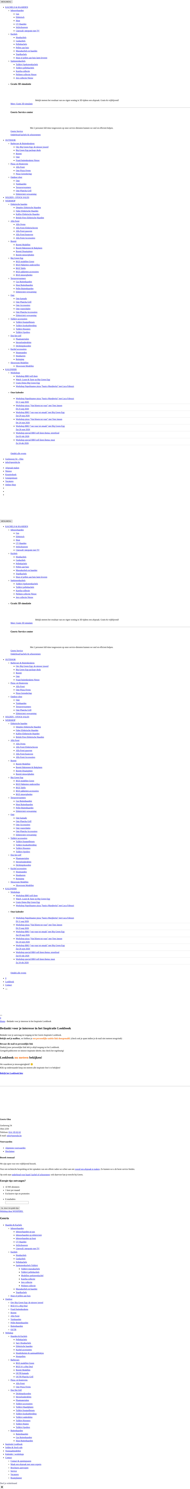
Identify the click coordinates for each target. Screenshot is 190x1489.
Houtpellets (21, 1356)
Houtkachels (21, 37)
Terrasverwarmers (23, 187)
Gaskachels (20, 41)
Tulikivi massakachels (30, 1269)
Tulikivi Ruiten (22, 1424)
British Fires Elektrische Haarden (30, 218)
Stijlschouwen (22, 27)
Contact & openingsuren (21, 1461)
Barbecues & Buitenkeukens (23, 143)
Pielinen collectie (26, 74)
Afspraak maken (12, 468)
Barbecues (15, 1360)
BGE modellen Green (25, 261)
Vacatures (9, 481)
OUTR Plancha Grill (24, 1377)
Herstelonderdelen (23, 342)
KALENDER (11, 369)
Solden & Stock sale (13, 1447)
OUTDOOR (10, 140)
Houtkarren (20, 356)
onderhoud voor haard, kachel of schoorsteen (31, 1175)
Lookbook (9, 982)
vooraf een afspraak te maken (87, 1169)
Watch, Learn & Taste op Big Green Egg (33, 379)
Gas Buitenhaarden (24, 282)
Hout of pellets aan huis (21, 1296)
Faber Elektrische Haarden (27, 211)
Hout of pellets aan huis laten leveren (31, 58)
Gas (17, 14)
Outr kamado (21, 298)
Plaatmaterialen (22, 339)
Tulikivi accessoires (19, 319)
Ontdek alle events (18, 453)
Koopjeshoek (10, 474)
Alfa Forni (20, 167)
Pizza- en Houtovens (19, 164)
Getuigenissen (11, 478)
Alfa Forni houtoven (24, 234)
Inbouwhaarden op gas (25, 1232)
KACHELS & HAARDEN (16, 7)
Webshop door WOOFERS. (11, 1211)
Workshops (15, 373)
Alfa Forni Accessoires (25, 238)
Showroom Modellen (19, 363)
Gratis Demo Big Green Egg (28, 383)
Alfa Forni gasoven (24, 231)
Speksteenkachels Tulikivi (27, 1265)
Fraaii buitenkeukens (28, 160)
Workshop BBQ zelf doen (27, 376)
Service (14, 1471)
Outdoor (8, 1299)
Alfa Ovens (20, 224)
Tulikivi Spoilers (23, 332)
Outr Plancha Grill (23, 191)
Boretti (19, 154)
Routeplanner (16, 1478)
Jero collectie (24, 78)
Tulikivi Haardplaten (24, 1407)
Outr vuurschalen (23, 309)
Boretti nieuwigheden (25, 255)
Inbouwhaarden (17, 10)
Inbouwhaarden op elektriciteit (29, 1235)
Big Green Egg (17, 258)
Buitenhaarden (17, 1326)
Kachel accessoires (18, 349)
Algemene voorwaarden (15, 1148)
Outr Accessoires (23, 305)
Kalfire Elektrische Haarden (27, 214)
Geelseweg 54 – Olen (14, 459)
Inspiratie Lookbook (13, 1444)
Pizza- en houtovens (19, 1380)
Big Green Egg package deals (28, 150)
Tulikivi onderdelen (24, 1417)
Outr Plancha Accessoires (26, 312)
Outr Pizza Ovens (23, 170)
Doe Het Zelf (16, 1390)
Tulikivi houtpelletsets (25, 322)
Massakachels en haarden (26, 51)
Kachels (14, 34)
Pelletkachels (21, 44)
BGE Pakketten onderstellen (28, 265)
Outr (18, 157)
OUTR (13, 1329)
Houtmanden (21, 352)
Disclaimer (9, 1151)
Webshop (9, 1333)
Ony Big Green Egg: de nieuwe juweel (32, 147)
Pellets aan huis (22, 47)
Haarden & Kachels (13, 1225)
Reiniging (20, 359)
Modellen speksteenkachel (32, 1275)
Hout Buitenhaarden (24, 285)
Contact (8, 985)
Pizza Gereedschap (24, 174)
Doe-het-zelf (16, 336)
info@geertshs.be (12, 462)
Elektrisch (20, 17)
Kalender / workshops (14, 1454)
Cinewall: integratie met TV (28, 31)
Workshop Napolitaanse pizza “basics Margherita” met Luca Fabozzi (45, 386)
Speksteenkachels (18, 61)
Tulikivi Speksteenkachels (27, 64)
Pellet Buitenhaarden (24, 288)
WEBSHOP (10, 201)
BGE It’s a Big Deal (19, 1306)
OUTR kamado (22, 1373)
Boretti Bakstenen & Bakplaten (29, 248)
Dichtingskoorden (23, 346)
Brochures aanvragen (19, 1468)
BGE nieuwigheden (24, 275)
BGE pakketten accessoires (27, 272)
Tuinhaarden (21, 184)
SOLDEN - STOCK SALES (17, 197)
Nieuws (8, 471)
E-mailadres (10, 1199)
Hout (18, 20)
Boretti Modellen (23, 245)
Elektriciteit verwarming (26, 194)
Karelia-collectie (23, 71)
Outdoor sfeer (16, 177)
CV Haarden (21, 24)
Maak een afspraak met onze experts (26, 1464)
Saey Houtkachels (23, 1343)
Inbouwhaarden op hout (26, 1238)
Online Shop (10, 485)
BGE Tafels (21, 268)
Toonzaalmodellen (13, 1451)
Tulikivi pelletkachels (25, 68)
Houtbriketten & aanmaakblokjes (30, 1353)
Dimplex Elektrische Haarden (28, 207)
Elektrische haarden (19, 204)
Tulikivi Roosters (23, 329)
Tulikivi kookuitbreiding (26, 325)
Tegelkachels (21, 54)
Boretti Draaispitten (24, 251)
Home (2, 1021)
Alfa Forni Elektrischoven (27, 228)
